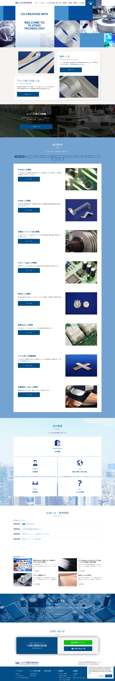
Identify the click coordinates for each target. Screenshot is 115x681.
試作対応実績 (34, 658)
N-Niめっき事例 (62, 660)
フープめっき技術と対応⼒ (22, 662)
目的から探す (59, 2)
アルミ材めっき (20, 660)
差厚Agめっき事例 (63, 668)
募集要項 (90, 658)
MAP (99, 646)
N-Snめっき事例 (63, 658)
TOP (37, 2)
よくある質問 (81, 2)
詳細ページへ (71, 69)
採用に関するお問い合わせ (94, 662)
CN (98, 4)
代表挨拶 (75, 658)
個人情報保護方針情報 (20, 678)
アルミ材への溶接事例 (64, 672)
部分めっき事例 (62, 666)
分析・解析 (33, 660)
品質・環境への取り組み (79, 662)
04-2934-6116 (38, 630)
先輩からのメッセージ (93, 660)
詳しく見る (29, 179)
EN (98, 1)
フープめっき (42, 2)
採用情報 (75, 2)
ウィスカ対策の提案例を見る (58, 598)
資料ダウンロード (79, 627)
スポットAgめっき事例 (64, 664)
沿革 (74, 660)
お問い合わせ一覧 (79, 633)
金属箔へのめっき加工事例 (65, 670)
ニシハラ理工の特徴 (50, 2)
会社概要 (70, 2)
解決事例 (65, 2)
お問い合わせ (91, 2)
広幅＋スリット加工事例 (64, 662)
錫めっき (18, 658)
